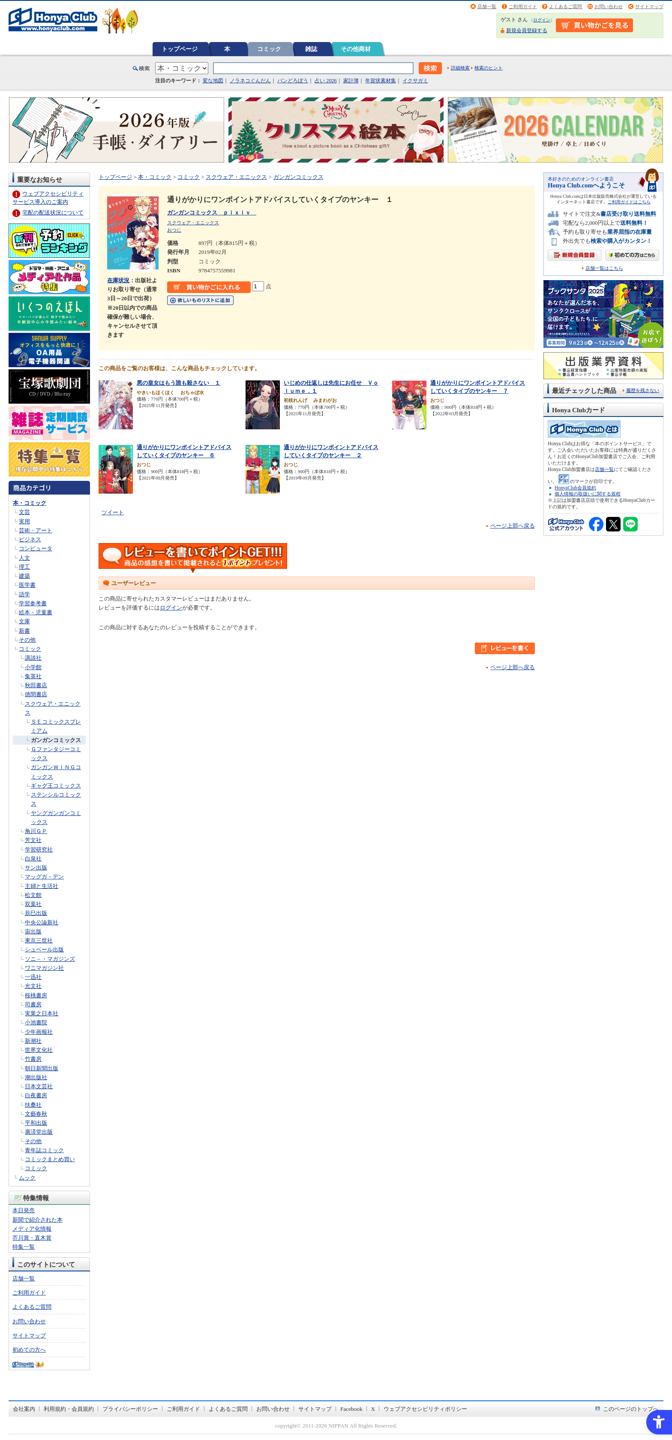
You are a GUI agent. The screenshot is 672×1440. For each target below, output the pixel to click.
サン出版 (36, 867)
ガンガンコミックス (56, 740)
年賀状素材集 (380, 81)
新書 (24, 631)
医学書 (27, 585)
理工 (24, 567)
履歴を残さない (642, 390)
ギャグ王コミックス (56, 785)
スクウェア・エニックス (236, 177)
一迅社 (33, 977)
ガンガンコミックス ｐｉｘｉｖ (211, 212)
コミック (269, 48)
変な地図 (213, 81)
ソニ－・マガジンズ (50, 959)
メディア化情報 (31, 1229)
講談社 (33, 658)
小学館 (33, 667)
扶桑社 (33, 1105)
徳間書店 (36, 694)
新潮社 (33, 1041)
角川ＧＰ (36, 831)
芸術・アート (35, 530)
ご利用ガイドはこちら (629, 201)
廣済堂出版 (39, 1132)
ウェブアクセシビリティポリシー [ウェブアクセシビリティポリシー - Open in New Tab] (425, 1409)
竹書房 (33, 1059)
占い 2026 (325, 81)
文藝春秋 (36, 1114)
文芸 (24, 512)
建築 (24, 576)
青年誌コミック (44, 1150)
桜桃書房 (36, 995)
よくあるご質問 (565, 6)
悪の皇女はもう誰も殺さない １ (178, 383)
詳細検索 (460, 67)
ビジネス (30, 539)
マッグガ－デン (44, 876)
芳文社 (33, 840)
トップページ (180, 48)
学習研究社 (39, 849)
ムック (27, 1177)
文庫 (24, 621)
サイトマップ (649, 6)
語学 (24, 594)
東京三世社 (39, 940)
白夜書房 (36, 1095)
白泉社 (33, 858)
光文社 (33, 986)
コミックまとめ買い (50, 1159)
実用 (24, 521)
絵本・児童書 (35, 612)
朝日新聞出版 (41, 1068)
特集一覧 (23, 1247)
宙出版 (33, 931)
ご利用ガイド (523, 6)
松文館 (33, 895)
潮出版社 (36, 1077)
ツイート (113, 512)
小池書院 (36, 1022)
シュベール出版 (44, 949)
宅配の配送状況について (53, 212)
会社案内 (24, 1409)
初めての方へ (29, 1349)
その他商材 (356, 48)
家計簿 (351, 81)
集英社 (33, 676)
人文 (24, 558)
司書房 (33, 1004)
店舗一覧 (486, 6)
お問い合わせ (608, 6)
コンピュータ (35, 548)
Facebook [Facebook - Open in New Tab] (351, 1409)
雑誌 (311, 48)
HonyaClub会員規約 (575, 487)
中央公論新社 (41, 922)
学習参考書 (33, 603)
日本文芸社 (39, 1086)
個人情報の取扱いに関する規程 (588, 493)
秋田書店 (36, 685)
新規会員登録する (526, 30)
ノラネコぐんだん (250, 81)
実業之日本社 (41, 1013)
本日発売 (23, 1210)
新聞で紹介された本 (37, 1220)
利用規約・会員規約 (69, 1409)
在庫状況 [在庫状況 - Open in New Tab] (118, 280)
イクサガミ (415, 81)
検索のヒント (488, 67)
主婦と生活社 (41, 886)
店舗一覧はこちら (604, 268)
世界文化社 (39, 1050)
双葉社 (33, 904)
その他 (27, 640)
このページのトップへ (631, 1409)
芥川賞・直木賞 (31, 1238)
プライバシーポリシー (130, 1409)
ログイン (541, 20)
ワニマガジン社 (44, 968)
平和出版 (36, 1123)
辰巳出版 (36, 913)
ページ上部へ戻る (512, 525)
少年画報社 (39, 1032)
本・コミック (29, 503)
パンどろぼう (292, 81)
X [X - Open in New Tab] (373, 1409)
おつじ (174, 229)
